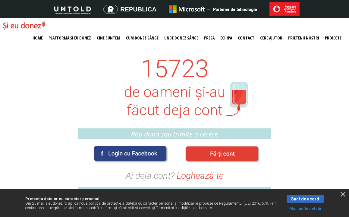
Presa (209, 38)
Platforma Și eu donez (70, 38)
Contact (246, 38)
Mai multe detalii (305, 208)
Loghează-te (200, 175)
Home (38, 38)
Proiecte (333, 38)
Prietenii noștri (303, 38)
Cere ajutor (271, 38)
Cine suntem (108, 38)
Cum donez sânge (142, 38)
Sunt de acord (305, 199)
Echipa (226, 38)
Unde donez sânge (181, 38)
